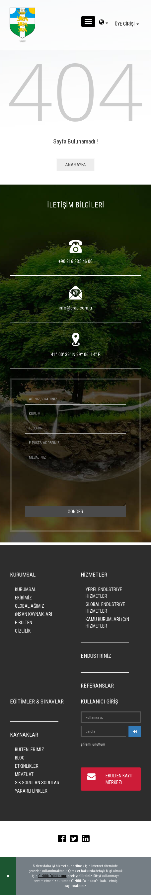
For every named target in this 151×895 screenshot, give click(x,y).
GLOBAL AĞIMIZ (29, 606)
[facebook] (63, 840)
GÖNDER (75, 511)
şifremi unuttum (93, 744)
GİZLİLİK (23, 631)
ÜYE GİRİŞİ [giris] (128, 24)
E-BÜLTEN (23, 622)
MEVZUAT (24, 774)
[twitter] (75, 840)
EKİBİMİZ (23, 597)
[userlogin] (134, 731)
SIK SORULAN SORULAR (37, 782)
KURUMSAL (25, 589)
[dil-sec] (104, 23)
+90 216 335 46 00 (75, 261)
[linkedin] (87, 840)
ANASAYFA (75, 164)
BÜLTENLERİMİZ (29, 749)
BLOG (20, 757)
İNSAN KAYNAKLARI (33, 614)
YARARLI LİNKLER (31, 791)
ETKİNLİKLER (26, 766)
